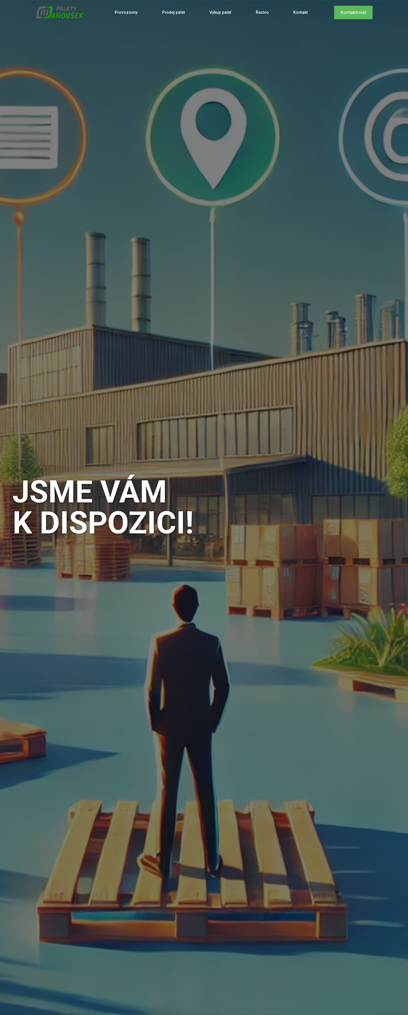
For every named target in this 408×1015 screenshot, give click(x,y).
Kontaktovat (353, 12)
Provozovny (126, 12)
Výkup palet (220, 12)
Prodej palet (173, 12)
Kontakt (300, 12)
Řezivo (262, 12)
